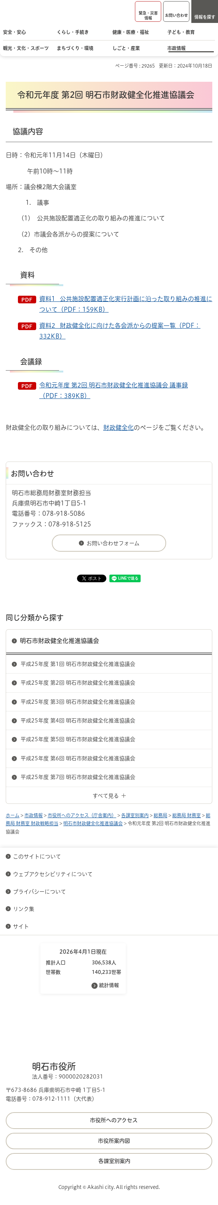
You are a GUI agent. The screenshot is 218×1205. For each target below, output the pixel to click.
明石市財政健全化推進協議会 (59, 641)
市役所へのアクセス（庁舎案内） (82, 815)
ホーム (12, 815)
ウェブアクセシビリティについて (53, 874)
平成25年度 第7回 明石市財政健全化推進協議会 (78, 777)
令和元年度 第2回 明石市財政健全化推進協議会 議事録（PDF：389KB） (113, 390)
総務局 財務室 (186, 815)
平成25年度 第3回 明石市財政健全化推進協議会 (78, 702)
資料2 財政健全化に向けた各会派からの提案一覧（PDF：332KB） (119, 330)
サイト (21, 926)
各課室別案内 (135, 815)
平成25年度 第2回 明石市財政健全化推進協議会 (78, 682)
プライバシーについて (39, 891)
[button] (148, 11)
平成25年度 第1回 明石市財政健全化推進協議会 (78, 664)
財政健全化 (118, 427)
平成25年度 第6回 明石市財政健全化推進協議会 (78, 758)
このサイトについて (37, 856)
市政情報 (33, 815)
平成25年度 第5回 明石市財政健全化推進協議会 (78, 739)
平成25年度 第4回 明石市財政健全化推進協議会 (78, 720)
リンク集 (23, 909)
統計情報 (109, 985)
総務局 (160, 815)
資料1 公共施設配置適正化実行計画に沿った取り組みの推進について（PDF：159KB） (125, 304)
